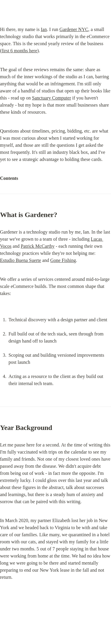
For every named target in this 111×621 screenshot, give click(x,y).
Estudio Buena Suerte (20, 260)
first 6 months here (19, 50)
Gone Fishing (63, 260)
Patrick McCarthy (37, 246)
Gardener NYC (73, 29)
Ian (44, 29)
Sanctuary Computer (51, 97)
